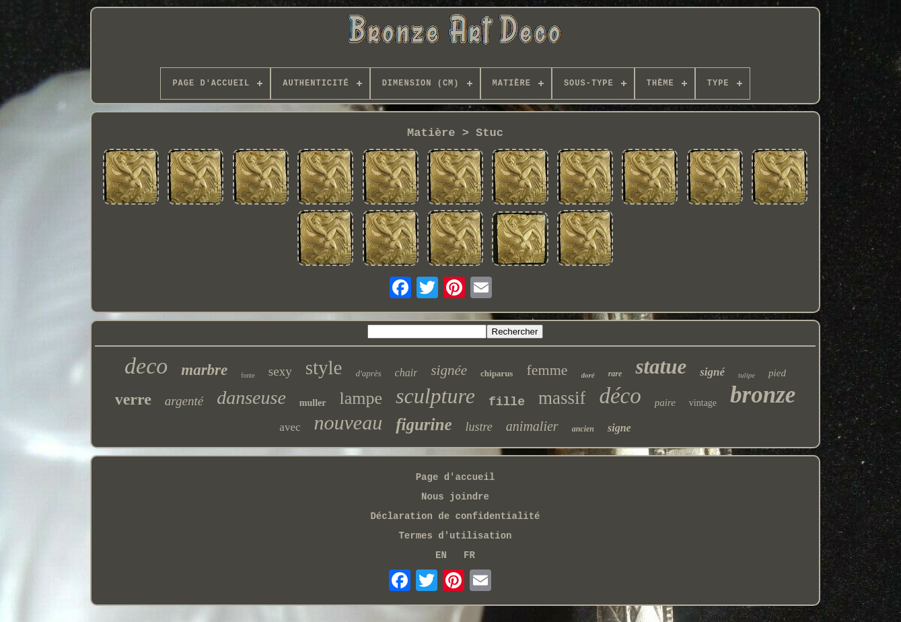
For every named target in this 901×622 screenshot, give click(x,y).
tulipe (746, 375)
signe (619, 428)
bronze (762, 395)
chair (406, 372)
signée (449, 370)
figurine (424, 424)
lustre (479, 427)
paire (665, 402)
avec (289, 427)
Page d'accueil (455, 477)
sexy (280, 371)
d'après (368, 373)
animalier (532, 426)
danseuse (251, 397)
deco (146, 365)
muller (312, 403)
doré (588, 375)
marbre (204, 369)
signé (712, 372)
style (324, 367)
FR (469, 555)
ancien (583, 429)
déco (620, 396)
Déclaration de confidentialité (455, 516)
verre (133, 399)
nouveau (348, 422)
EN (441, 555)
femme (546, 369)
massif (562, 398)
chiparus (496, 373)
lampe (361, 398)
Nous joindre (455, 496)
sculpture (435, 396)
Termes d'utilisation (454, 535)
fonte (248, 375)
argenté (184, 401)
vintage (703, 403)
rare (615, 373)
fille (507, 402)
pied (777, 373)
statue (660, 366)
